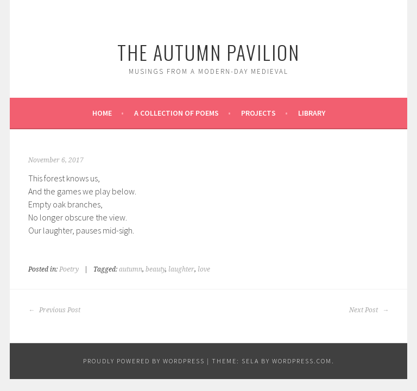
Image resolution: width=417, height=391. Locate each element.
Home (102, 113)
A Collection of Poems (176, 113)
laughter (181, 269)
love (204, 269)
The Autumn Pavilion (208, 51)
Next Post (369, 310)
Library (311, 113)
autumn (130, 269)
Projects (258, 113)
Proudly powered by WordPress (144, 361)
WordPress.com (302, 361)
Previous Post (54, 310)
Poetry (69, 269)
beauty (155, 269)
